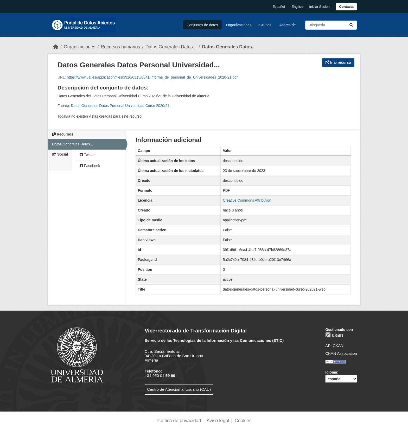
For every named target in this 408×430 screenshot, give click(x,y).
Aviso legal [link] (218, 420)
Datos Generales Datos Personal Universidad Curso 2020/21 (120, 106)
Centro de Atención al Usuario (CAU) (179, 389)
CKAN (334, 335)
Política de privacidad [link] (179, 420)
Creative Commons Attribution (247, 200)
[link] (346, 6)
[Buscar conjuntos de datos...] (331, 25)
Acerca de (287, 25)
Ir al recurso (338, 62)
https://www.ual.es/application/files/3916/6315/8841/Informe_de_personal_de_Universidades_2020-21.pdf (152, 77)
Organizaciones (238, 25)
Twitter (87, 155)
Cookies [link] (242, 420)
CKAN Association (341, 353)
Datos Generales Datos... (170, 46)
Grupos (265, 25)
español (279, 7)
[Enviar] (351, 25)
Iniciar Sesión (319, 7)
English (297, 7)
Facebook (90, 166)
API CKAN (334, 345)
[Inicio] (55, 46)
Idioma (331, 372)
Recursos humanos (120, 46)
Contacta (346, 7)
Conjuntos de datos (202, 25)
